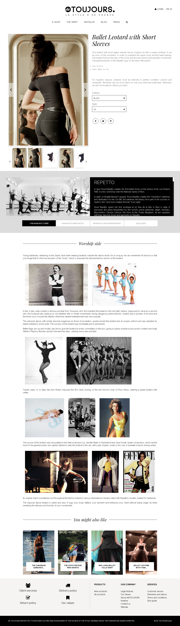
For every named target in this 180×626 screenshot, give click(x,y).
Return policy (28, 600)
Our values (68, 600)
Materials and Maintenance (107, 223)
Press (116, 24)
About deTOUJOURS (130, 598)
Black (96, 98)
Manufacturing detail (73, 223)
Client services (28, 587)
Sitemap (124, 607)
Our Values (126, 594)
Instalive (89, 24)
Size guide (141, 223)
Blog (104, 24)
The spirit (72, 24)
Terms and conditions (157, 598)
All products (99, 594)
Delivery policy (68, 587)
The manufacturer (39, 223)
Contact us (125, 604)
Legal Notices (127, 591)
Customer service (155, 591)
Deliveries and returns (157, 594)
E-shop (56, 24)
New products (100, 591)
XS (95, 109)
